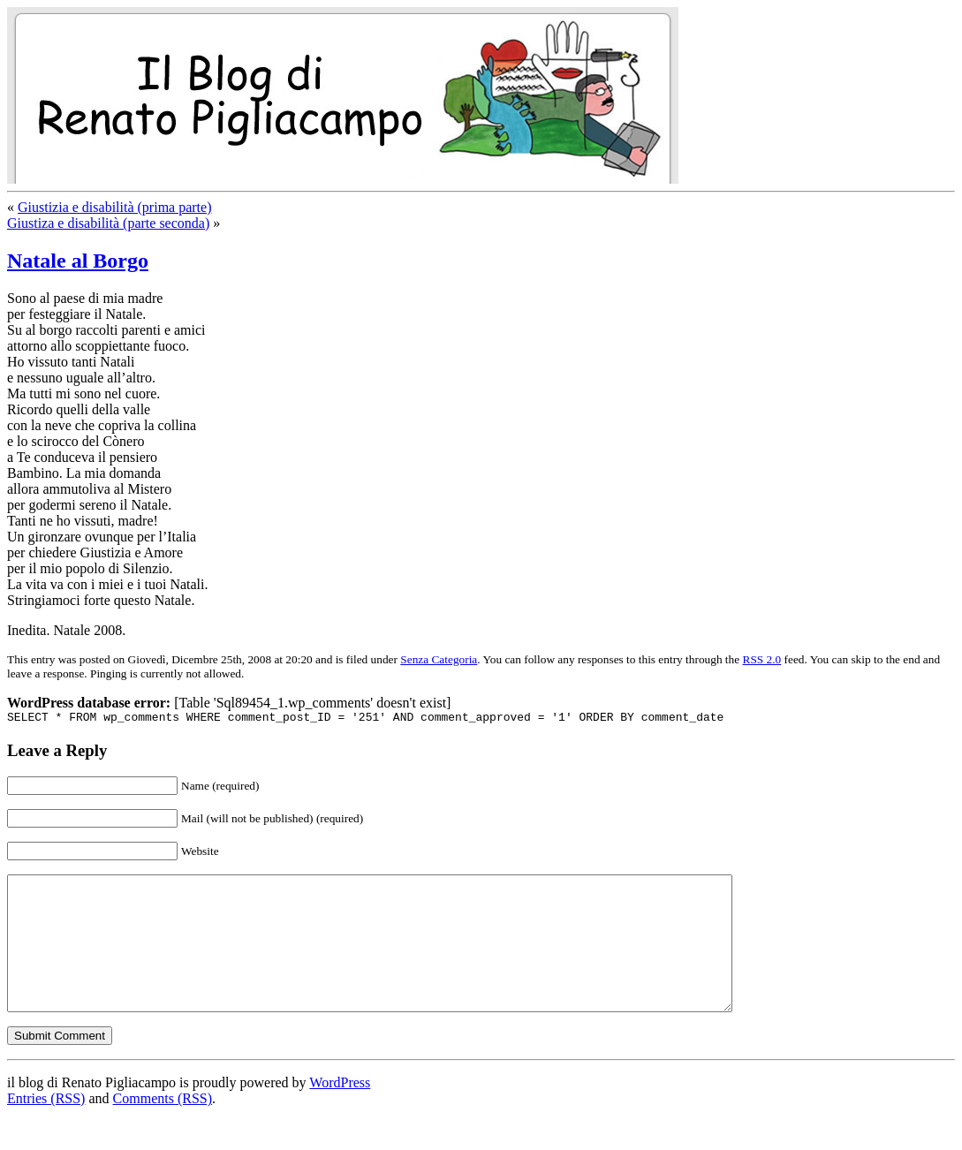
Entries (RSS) (46, 1127)
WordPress (339, 1111)
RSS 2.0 (762, 659)
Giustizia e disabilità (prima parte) (114, 207)
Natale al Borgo (77, 260)
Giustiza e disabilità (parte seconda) (108, 223)
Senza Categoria (438, 659)
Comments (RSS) (162, 1127)
